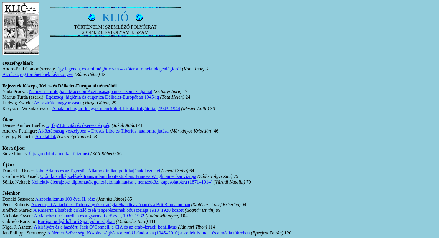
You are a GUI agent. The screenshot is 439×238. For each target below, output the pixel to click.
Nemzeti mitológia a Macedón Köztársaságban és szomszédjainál (91, 91)
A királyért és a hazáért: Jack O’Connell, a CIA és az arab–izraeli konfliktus (105, 226)
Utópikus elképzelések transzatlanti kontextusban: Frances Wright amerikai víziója (118, 176)
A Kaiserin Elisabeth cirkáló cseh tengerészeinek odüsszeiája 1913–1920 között (108, 210)
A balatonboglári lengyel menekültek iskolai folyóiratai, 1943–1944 (116, 108)
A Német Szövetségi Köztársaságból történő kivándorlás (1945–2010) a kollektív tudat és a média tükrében (148, 232)
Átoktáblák (45, 136)
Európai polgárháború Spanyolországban (76, 221)
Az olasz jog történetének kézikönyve (37, 74)
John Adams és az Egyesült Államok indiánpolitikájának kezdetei (98, 170)
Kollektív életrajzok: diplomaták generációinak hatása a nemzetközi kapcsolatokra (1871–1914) (122, 181)
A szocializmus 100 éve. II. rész (65, 198)
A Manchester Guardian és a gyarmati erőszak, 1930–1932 (89, 215)
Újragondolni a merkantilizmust (59, 153)
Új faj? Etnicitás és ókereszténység (78, 125)
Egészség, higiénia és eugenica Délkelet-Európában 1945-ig (102, 97)
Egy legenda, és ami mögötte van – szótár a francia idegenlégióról (118, 68)
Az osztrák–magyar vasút (58, 102)
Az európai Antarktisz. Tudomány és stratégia (110, 204)
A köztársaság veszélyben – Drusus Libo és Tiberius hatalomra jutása (103, 130)
